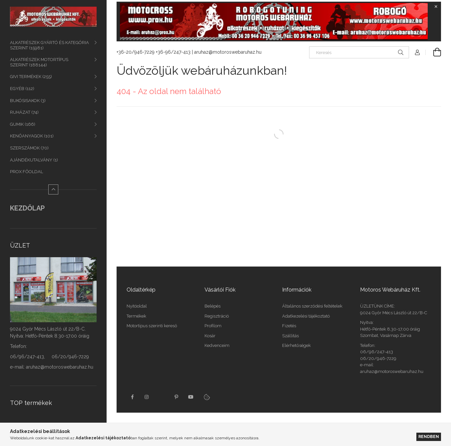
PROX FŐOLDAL (26, 171)
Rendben (428, 436)
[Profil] (417, 52)
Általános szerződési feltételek (312, 306)
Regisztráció (217, 316)
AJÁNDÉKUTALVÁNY (34, 159)
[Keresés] (359, 52)
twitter (161, 397)
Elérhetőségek (296, 345)
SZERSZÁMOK (29, 147)
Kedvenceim (217, 345)
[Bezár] (436, 7)
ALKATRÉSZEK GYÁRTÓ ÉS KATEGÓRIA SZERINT (49, 45)
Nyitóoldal (137, 306)
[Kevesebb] (53, 189)
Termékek (136, 316)
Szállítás (290, 335)
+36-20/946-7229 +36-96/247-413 (154, 52)
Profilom (213, 325)
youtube (191, 397)
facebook (132, 397)
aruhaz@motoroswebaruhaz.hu (227, 52)
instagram (147, 397)
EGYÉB (22, 88)
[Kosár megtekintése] (433, 52)
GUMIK (22, 124)
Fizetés (289, 325)
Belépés (213, 306)
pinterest (176, 397)
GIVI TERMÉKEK (31, 76)
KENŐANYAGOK (32, 135)
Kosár (210, 335)
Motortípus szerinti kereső (152, 325)
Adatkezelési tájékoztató (306, 316)
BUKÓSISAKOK (28, 100)
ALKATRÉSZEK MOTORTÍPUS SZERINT (39, 62)
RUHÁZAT (24, 112)
